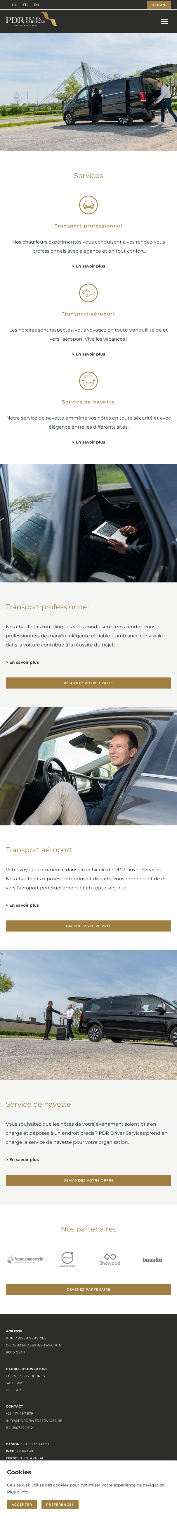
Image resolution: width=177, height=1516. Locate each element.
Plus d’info (17, 1492)
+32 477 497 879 (19, 1413)
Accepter (22, 1505)
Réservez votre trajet (88, 683)
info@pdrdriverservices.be (34, 1421)
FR (25, 5)
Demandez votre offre (88, 1180)
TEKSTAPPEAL (31, 1458)
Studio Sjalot (35, 1444)
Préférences (60, 1505)
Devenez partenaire (89, 1289)
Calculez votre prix (88, 926)
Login (159, 5)
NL (14, 5)
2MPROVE (25, 1451)
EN (36, 5)
